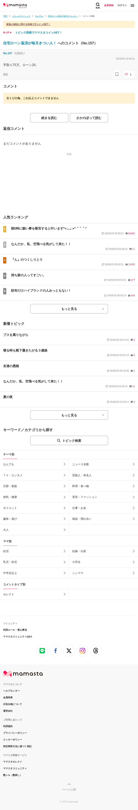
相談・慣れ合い (82, 518)
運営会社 (8, 711)
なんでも (8, 464)
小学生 (76, 562)
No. (7, 53)
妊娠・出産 (79, 551)
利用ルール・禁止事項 (15, 630)
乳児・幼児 (10, 562)
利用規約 (8, 726)
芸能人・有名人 (82, 475)
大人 (6, 529)
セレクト (8, 594)
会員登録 (109, 5)
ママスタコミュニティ (15, 768)
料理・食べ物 (80, 486)
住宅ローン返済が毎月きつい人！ (30, 43)
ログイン (122, 5)
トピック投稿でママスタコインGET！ (38, 32)
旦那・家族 (10, 486)
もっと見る (69, 309)
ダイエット (10, 508)
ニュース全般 (80, 464)
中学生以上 (10, 573)
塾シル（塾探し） (12, 775)
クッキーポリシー (12, 739)
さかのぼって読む (88, 118)
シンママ (77, 573)
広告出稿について (12, 704)
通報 (5, 74)
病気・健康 (10, 496)
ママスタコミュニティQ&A (17, 636)
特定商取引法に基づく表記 (17, 746)
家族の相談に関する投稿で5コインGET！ (28, 24)
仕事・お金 (79, 508)
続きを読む (49, 118)
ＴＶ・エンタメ (13, 475)
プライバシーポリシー (15, 733)
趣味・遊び (10, 518)
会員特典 (8, 697)
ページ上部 (69, 789)
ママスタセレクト (12, 762)
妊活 (6, 551)
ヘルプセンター (11, 691)
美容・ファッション (84, 496)
